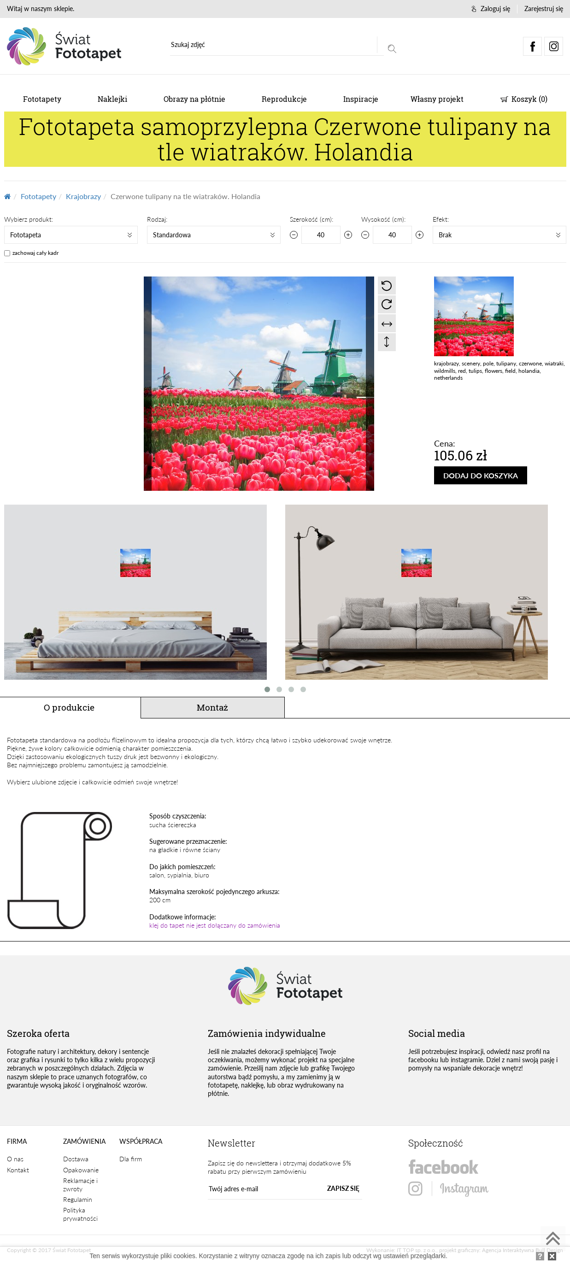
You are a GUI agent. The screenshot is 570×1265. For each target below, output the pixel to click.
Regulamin (77, 1199)
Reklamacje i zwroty (80, 1185)
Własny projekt (437, 99)
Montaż (212, 707)
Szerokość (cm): (311, 219)
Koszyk (523, 99)
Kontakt (18, 1170)
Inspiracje (360, 99)
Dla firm (130, 1159)
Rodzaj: (157, 219)
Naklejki (112, 99)
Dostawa (75, 1159)
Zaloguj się (490, 8)
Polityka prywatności (80, 1214)
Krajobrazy (83, 196)
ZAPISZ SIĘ (343, 1188)
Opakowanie (81, 1170)
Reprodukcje (284, 99)
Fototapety (42, 99)
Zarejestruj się (543, 8)
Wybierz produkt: (28, 219)
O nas (15, 1159)
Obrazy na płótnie (194, 99)
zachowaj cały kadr (35, 253)
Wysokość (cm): (383, 219)
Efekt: (441, 219)
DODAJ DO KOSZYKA (480, 475)
